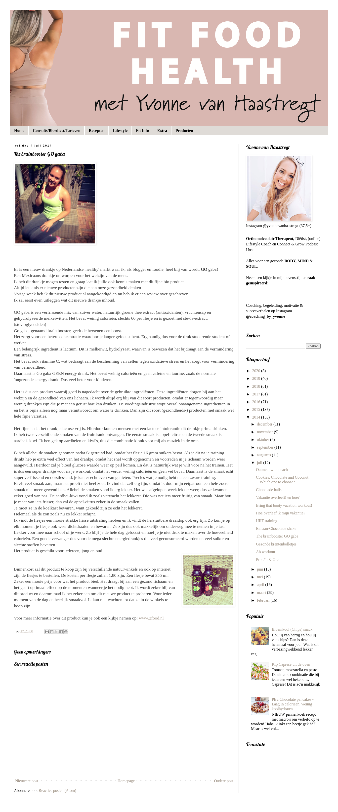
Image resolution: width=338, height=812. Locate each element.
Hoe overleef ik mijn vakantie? (280, 513)
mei (260, 577)
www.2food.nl (151, 618)
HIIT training (266, 521)
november (265, 432)
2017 (256, 394)
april (261, 584)
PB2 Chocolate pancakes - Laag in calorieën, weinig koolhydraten (292, 704)
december (265, 424)
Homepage (126, 781)
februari (264, 600)
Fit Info (142, 130)
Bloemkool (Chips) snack (292, 629)
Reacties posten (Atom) (57, 790)
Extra (162, 130)
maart (262, 592)
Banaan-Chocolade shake (276, 528)
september (265, 447)
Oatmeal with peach (272, 469)
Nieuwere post (26, 781)
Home (19, 130)
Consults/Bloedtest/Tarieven (56, 130)
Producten (184, 130)
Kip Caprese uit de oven (291, 664)
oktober (263, 439)
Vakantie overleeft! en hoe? (277, 497)
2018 (256, 386)
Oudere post (223, 781)
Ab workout (265, 552)
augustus (264, 455)
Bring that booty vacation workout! (284, 505)
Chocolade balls (269, 490)
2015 (256, 409)
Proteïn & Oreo (268, 559)
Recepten (96, 130)
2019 (256, 378)
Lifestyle (120, 130)
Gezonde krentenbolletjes (276, 544)
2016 (256, 402)
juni (260, 569)
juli (260, 463)
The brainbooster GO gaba (277, 536)
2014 (256, 417)
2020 (256, 371)
